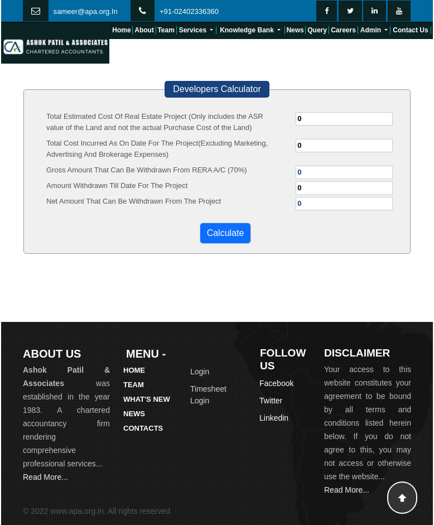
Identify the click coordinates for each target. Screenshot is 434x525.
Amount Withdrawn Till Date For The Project (116, 185)
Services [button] (194, 30)
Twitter (270, 400)
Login (199, 371)
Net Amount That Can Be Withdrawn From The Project (133, 201)
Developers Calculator (217, 89)
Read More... (45, 477)
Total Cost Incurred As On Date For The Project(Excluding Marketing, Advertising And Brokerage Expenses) (157, 148)
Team (165, 30)
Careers (343, 30)
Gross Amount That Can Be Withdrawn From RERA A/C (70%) (146, 170)
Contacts (143, 428)
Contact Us (410, 30)
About (144, 30)
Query (317, 30)
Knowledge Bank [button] (248, 30)
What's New (146, 399)
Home (121, 30)
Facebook (276, 383)
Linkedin (273, 417)
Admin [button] (371, 30)
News (294, 30)
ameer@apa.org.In (87, 11)
